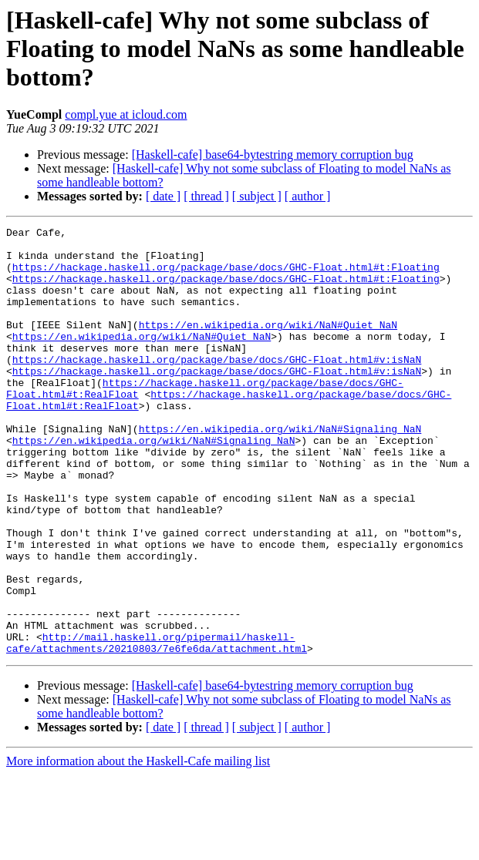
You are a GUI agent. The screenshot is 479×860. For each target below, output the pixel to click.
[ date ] (163, 196)
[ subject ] (257, 196)
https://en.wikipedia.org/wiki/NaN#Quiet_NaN (268, 345)
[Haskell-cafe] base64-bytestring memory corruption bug (272, 154)
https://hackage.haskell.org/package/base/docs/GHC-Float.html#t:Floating (226, 276)
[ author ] (308, 196)
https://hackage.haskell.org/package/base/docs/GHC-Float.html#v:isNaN (216, 387)
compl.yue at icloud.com (126, 114)
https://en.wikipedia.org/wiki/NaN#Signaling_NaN (280, 470)
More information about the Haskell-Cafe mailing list (138, 846)
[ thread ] (206, 196)
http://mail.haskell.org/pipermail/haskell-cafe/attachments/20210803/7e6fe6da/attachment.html (156, 727)
